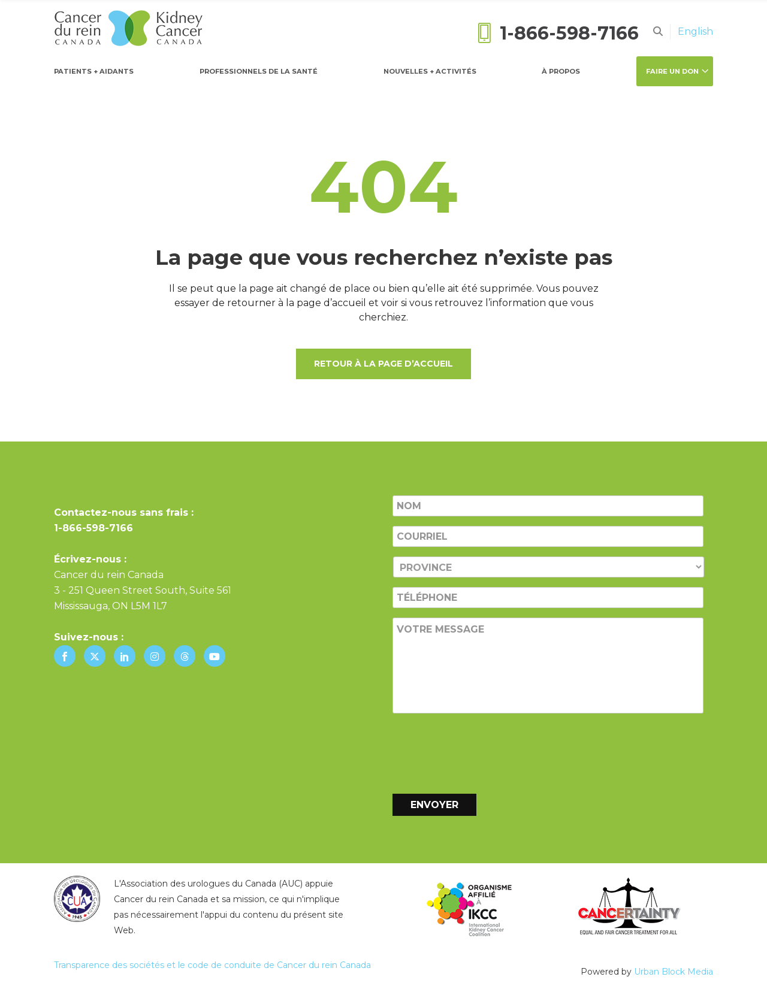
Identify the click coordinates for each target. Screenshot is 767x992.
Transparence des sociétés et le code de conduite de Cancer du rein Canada (212, 965)
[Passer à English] (695, 31)
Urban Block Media (673, 971)
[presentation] (483, 751)
